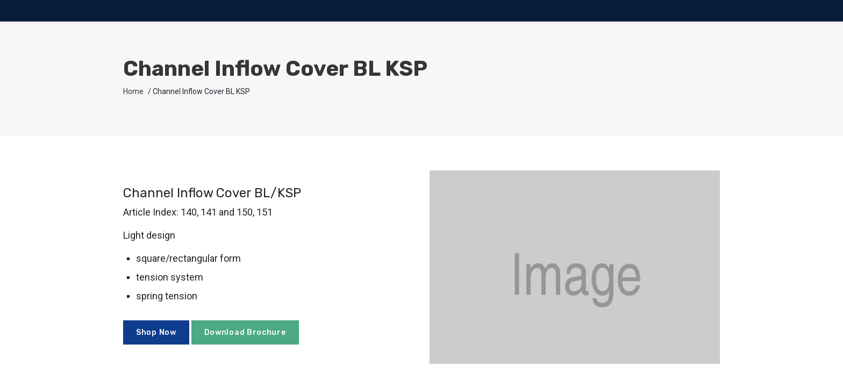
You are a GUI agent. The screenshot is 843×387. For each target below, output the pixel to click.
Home (133, 91)
